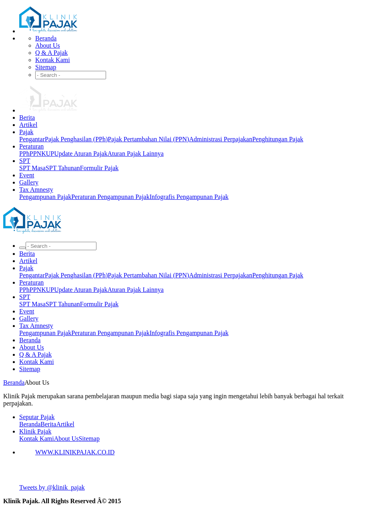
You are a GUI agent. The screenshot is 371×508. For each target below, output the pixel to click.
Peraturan (31, 146)
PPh (24, 153)
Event (26, 175)
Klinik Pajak (35, 431)
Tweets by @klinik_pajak (52, 487)
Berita (27, 117)
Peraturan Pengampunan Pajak (110, 196)
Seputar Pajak (36, 417)
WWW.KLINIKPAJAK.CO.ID (74, 452)
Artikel (28, 124)
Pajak (26, 132)
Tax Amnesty (36, 189)
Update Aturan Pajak (80, 153)
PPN (35, 153)
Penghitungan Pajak (277, 139)
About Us (47, 45)
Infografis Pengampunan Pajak (189, 196)
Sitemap (45, 67)
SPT (24, 160)
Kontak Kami (52, 59)
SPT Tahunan (63, 168)
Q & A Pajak (51, 52)
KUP (47, 153)
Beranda (45, 38)
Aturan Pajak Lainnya (135, 153)
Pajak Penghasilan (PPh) (76, 139)
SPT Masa (32, 168)
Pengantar (32, 139)
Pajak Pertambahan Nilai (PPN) (148, 139)
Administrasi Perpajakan (220, 139)
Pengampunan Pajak (45, 196)
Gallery (28, 182)
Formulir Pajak (99, 168)
